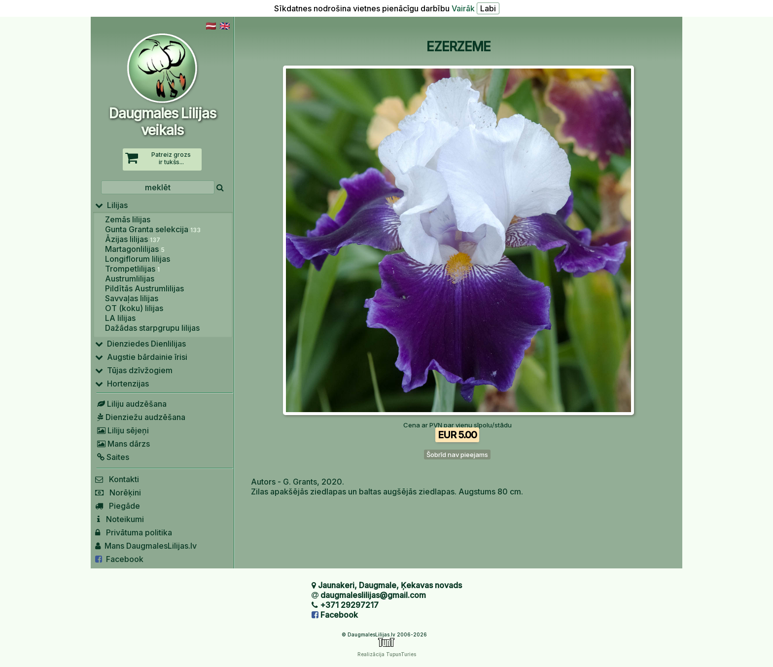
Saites (112, 457)
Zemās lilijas (127, 219)
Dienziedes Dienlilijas (140, 344)
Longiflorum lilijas (137, 259)
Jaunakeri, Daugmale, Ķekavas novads (390, 585)
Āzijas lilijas (132, 239)
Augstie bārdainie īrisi (141, 357)
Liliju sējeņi (122, 430)
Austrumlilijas (129, 278)
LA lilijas (120, 318)
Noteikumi (119, 519)
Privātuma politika (133, 532)
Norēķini (118, 492)
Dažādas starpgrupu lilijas (152, 328)
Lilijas (111, 205)
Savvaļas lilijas (131, 298)
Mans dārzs (122, 444)
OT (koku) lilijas (134, 308)
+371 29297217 (349, 605)
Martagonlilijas (135, 249)
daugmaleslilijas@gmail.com (373, 595)
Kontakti (117, 479)
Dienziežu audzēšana (140, 417)
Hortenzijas (122, 383)
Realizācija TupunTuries (386, 654)
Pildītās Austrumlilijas (144, 288)
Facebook (119, 559)
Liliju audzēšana (131, 404)
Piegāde (117, 506)
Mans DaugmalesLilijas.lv (146, 546)
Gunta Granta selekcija (153, 229)
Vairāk (463, 8)
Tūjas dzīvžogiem (134, 370)
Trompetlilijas (132, 269)
